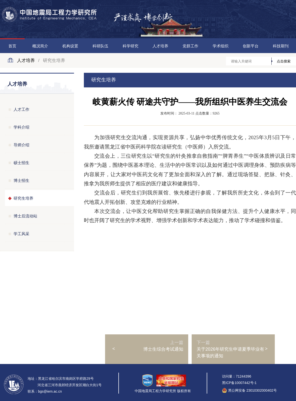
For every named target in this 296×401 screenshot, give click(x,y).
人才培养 (160, 46)
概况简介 (40, 46)
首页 (12, 46)
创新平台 (251, 46)
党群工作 (190, 46)
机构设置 (70, 46)
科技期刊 (281, 46)
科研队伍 (100, 46)
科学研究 (130, 46)
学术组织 (220, 46)
